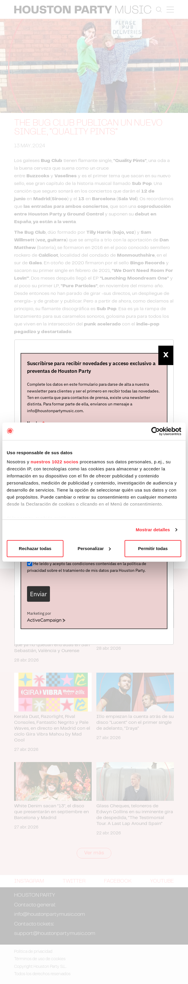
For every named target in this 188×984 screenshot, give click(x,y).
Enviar (38, 593)
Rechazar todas (35, 548)
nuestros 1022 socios (54, 461)
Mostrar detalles (153, 529)
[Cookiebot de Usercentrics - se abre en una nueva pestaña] (155, 431)
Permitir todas (153, 548)
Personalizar (94, 548)
